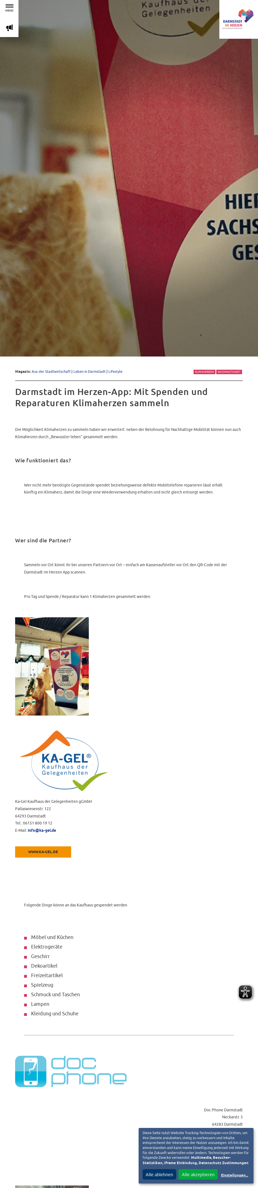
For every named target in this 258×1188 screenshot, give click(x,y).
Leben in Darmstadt (89, 371)
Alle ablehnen (159, 1174)
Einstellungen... (234, 1175)
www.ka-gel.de (43, 852)
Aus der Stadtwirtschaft (51, 371)
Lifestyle (115, 371)
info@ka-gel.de (42, 830)
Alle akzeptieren (198, 1174)
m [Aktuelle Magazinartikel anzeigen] (9, 27)
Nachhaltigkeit (229, 371)
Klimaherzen (204, 371)
